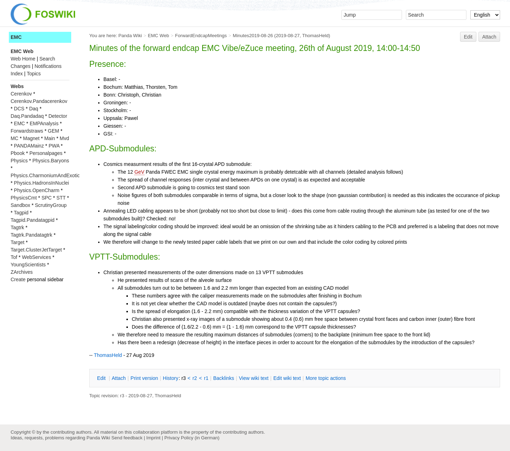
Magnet (31, 138)
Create (18, 279)
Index (17, 73)
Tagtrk (17, 227)
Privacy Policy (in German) (192, 437)
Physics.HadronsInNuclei (41, 183)
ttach (119, 378)
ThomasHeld (315, 35)
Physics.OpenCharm (36, 190)
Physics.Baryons (50, 160)
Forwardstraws (27, 131)
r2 (195, 378)
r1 (206, 378)
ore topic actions (326, 378)
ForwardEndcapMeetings (201, 35)
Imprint (153, 437)
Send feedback (126, 437)
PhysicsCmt (24, 198)
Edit (468, 37)
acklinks (223, 378)
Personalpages (45, 153)
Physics (19, 160)
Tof (14, 257)
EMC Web (158, 35)
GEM (53, 131)
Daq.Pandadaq (27, 116)
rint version (144, 378)
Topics (34, 73)
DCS (19, 108)
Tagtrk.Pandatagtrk (31, 235)
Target (17, 242)
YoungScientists (28, 264)
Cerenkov (21, 94)
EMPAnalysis (44, 123)
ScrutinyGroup (51, 205)
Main (49, 138)
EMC (16, 37)
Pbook (18, 153)
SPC (46, 198)
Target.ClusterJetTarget (36, 250)
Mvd (64, 138)
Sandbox (20, 205)
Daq (33, 108)
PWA (54, 146)
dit (102, 378)
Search (47, 59)
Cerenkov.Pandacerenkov (39, 101)
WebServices (36, 257)
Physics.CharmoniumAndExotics (46, 175)
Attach (489, 37)
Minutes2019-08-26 (253, 35)
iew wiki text (253, 378)
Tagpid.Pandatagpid (33, 220)
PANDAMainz (29, 146)
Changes (20, 66)
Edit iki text (287, 378)
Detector (58, 116)
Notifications (47, 66)
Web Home (23, 59)
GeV (139, 172)
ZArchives (22, 272)
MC (14, 138)
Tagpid (21, 212)
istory (170, 378)
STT (61, 198)
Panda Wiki (130, 35)
